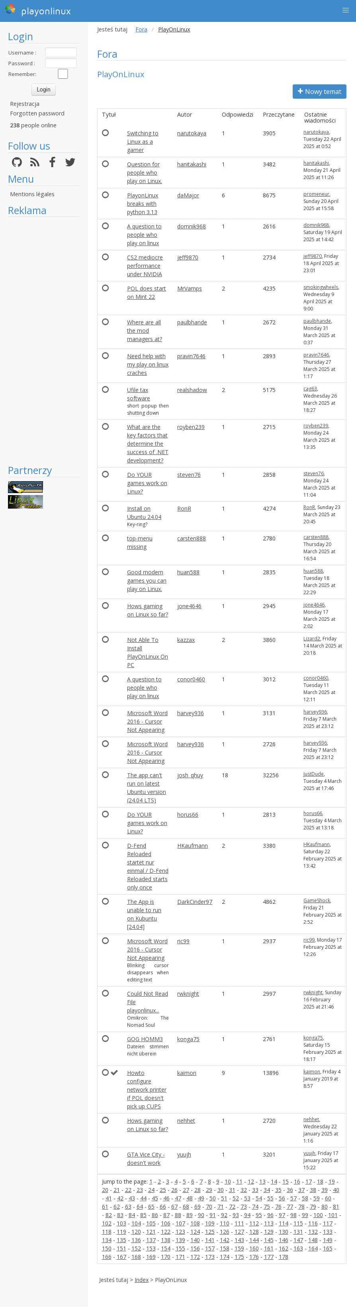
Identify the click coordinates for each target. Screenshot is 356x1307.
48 (189, 1198)
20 (105, 1190)
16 (297, 1181)
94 (247, 1215)
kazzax (186, 640)
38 (313, 1190)
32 (244, 1190)
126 (224, 1231)
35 (278, 1190)
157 (210, 1248)
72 (232, 1206)
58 (305, 1198)
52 (236, 1198)
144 (254, 1240)
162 (283, 1248)
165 (328, 1248)
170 (165, 1256)
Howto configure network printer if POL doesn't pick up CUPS (146, 1089)
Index (142, 1280)
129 (269, 1231)
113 (269, 1223)
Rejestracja (24, 103)
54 (259, 1198)
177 (269, 1256)
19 (332, 1181)
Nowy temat (319, 91)
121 (151, 1231)
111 (239, 1223)
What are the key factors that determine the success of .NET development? (147, 443)
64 (140, 1206)
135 (121, 1240)
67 (174, 1206)
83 (120, 1215)
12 (251, 1181)
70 (209, 1206)
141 (210, 1240)
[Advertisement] (43, 340)
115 (298, 1223)
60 (328, 1198)
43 (132, 1198)
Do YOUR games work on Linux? (147, 483)
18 (320, 1181)
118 (106, 1231)
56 (282, 1198)
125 (210, 1231)
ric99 (183, 941)
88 (178, 1215)
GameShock (316, 900)
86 (155, 1215)
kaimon (186, 1073)
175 (239, 1256)
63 (128, 1206)
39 (324, 1190)
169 (151, 1256)
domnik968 (191, 226)
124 (195, 1231)
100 (318, 1215)
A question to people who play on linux (144, 234)
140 (195, 1240)
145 (269, 1240)
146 (283, 1240)
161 (269, 1248)
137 (151, 1240)
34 (267, 1190)
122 (165, 1231)
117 (328, 1223)
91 (212, 1215)
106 (165, 1223)
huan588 (188, 572)
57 (293, 1198)
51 (224, 1198)
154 (165, 1248)
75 (267, 1206)
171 (180, 1256)
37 (301, 1190)
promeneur (316, 194)
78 (301, 1206)
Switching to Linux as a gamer (142, 141)
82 (109, 1215)
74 (255, 1206)
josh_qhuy (190, 775)
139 (180, 1240)
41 (109, 1198)
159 (239, 1248)
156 (195, 1248)
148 (313, 1240)
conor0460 (191, 679)
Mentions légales (32, 194)
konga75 (188, 1039)
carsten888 (191, 538)
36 (290, 1190)
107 (180, 1223)
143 (239, 1240)
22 (128, 1190)
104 (136, 1223)
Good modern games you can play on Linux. (146, 580)
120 (136, 1231)
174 (224, 1256)
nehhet (186, 1120)
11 (239, 1181)
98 (293, 1215)
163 (298, 1248)
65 (151, 1206)
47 (178, 1198)
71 (220, 1206)
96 (270, 1215)
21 (116, 1190)
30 (220, 1190)
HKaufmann (192, 845)
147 (298, 1240)
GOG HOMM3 (145, 1039)
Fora (141, 29)
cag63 (310, 388)
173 (210, 1256)
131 (298, 1231)
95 (259, 1215)
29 (209, 1190)
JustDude (313, 774)
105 (151, 1223)
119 (121, 1231)
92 (224, 1215)
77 (290, 1206)
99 (305, 1215)
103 (121, 1223)
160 (254, 1248)
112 (254, 1223)
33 (255, 1190)
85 (143, 1215)
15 (285, 1181)
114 (283, 1223)
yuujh (184, 1154)
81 (336, 1206)
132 (313, 1231)
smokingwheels (320, 287)
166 (106, 1256)
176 (254, 1256)
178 (283, 1256)
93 (236, 1215)
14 (274, 1181)
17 (308, 1181)
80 (324, 1206)
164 (313, 1248)
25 (163, 1190)
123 (180, 1231)
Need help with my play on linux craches (147, 364)
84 (132, 1215)
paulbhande (192, 322)
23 (140, 1190)
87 (166, 1215)
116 (313, 1223)
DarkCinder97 (194, 901)
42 (120, 1198)
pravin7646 (191, 356)
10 (228, 1181)
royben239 (191, 427)
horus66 (187, 814)
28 (197, 1190)
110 (224, 1223)
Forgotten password (37, 113)
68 (186, 1206)
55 (270, 1198)
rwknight (188, 993)
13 (262, 1181)
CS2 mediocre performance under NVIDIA (145, 266)
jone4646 (189, 606)
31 (232, 1190)
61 (105, 1206)
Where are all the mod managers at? (144, 330)
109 (210, 1223)
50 (212, 1198)
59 (316, 1198)
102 (106, 1223)
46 (166, 1198)
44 (143, 1198)
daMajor (188, 195)
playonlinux (38, 10)
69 (197, 1206)
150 (106, 1248)
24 (151, 1190)
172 (195, 1256)
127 (239, 1231)
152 (136, 1248)
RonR (184, 508)
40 (336, 1190)
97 (282, 1215)
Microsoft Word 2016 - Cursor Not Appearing (147, 721)
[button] (345, 10)
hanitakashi (191, 164)
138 (165, 1240)
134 (106, 1240)
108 (195, 1223)
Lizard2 (311, 638)
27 (186, 1190)
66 (163, 1206)
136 (136, 1240)
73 (244, 1206)
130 (283, 1231)
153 (151, 1248)
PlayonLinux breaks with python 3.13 (142, 203)
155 (180, 1248)
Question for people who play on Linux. (144, 172)
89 (189, 1215)
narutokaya (191, 133)
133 (328, 1231)
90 (201, 1215)
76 (278, 1206)
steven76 (189, 474)
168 (136, 1256)
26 (174, 1190)
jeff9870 (187, 257)
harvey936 (190, 713)
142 (224, 1240)
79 (313, 1206)
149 (328, 1240)
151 (121, 1248)
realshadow (192, 390)
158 (224, 1248)
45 (155, 1198)
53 (247, 1198)
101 (333, 1215)
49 (201, 1198)
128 (254, 1231)
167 (121, 1256)
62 (116, 1206)
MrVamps (189, 288)
